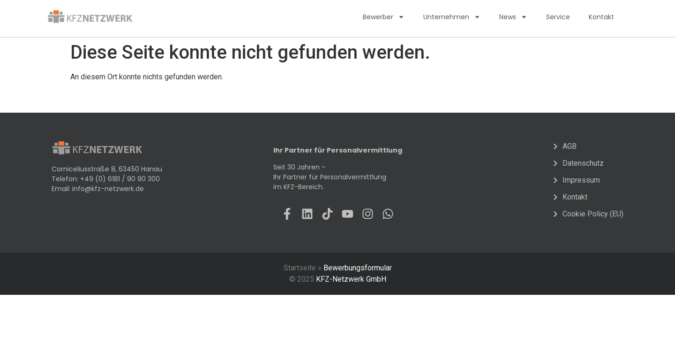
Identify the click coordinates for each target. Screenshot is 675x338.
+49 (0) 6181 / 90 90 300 (120, 179)
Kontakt (601, 17)
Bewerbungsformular (357, 267)
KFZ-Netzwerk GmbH (351, 279)
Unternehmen (451, 17)
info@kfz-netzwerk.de (108, 188)
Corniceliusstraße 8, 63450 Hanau (107, 169)
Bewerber (384, 17)
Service (558, 17)
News (513, 17)
